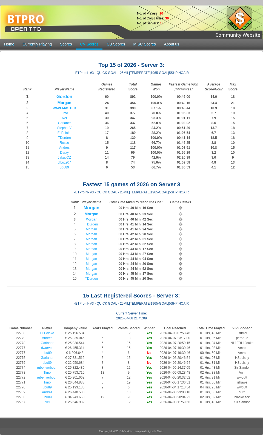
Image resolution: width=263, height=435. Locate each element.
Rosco (64, 143)
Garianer (64, 123)
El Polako (65, 133)
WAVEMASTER (64, 108)
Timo (64, 113)
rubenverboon (47, 368)
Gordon (64, 96)
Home (9, 44)
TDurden (64, 138)
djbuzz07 (64, 162)
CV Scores (89, 44)
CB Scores (116, 44)
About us (171, 44)
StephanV (64, 128)
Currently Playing (37, 44)
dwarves (47, 348)
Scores (66, 44)
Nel (64, 118)
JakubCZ (64, 157)
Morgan (65, 103)
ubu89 (64, 167)
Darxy (64, 152)
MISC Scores (144, 44)
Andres (64, 148)
